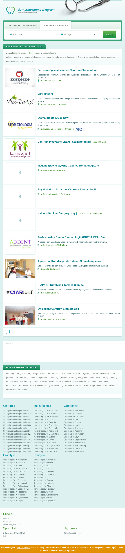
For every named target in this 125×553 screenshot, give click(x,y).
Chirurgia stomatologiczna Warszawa (18, 411)
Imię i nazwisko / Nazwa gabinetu (22, 25)
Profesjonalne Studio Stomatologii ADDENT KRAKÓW (71, 237)
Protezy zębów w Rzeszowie (15, 492)
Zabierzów (60, 170)
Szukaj (109, 34)
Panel (5, 536)
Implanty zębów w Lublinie (44, 437)
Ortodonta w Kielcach (73, 448)
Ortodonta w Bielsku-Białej (75, 445)
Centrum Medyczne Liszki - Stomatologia (63, 141)
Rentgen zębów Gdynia (43, 492)
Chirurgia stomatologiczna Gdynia (17, 443)
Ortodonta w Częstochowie (75, 440)
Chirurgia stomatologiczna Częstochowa (19, 440)
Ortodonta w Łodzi (71, 419)
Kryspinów (69, 129)
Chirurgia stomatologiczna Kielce (16, 448)
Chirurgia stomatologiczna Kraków (17, 414)
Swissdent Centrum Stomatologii (58, 308)
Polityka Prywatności (11, 525)
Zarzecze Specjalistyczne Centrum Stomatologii (67, 70)
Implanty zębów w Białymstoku (46, 434)
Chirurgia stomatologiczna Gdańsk (17, 425)
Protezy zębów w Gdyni (12, 501)
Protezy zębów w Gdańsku (14, 474)
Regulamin (7, 522)
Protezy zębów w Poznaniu (14, 472)
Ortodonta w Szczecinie (73, 428)
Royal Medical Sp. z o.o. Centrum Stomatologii (67, 189)
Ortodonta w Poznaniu (73, 431)
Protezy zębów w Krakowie (14, 463)
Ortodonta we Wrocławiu (74, 416)
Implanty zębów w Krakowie (44, 414)
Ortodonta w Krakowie (73, 414)
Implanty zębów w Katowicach (45, 431)
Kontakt (6, 519)
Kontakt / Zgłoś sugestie (73, 533)
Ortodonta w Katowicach (74, 434)
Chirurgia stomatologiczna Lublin (16, 431)
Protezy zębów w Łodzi (12, 466)
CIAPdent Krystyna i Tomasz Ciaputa (61, 285)
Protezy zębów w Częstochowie (16, 489)
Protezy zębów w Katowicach (15, 483)
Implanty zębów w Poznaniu (45, 425)
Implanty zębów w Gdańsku (44, 422)
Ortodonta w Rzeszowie (74, 451)
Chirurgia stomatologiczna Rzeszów (18, 437)
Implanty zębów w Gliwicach (45, 451)
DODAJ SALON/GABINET (14, 533)
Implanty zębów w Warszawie (45, 411)
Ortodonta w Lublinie (72, 425)
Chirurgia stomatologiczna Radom (17, 451)
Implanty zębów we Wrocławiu (45, 416)
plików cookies (23, 547)
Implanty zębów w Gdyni (43, 440)
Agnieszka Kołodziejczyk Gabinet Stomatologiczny (69, 261)
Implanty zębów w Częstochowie (46, 445)
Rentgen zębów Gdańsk (43, 469)
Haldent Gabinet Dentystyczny (57, 213)
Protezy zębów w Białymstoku (15, 486)
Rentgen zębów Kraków (43, 463)
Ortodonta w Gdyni (71, 437)
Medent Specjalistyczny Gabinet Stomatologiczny (69, 165)
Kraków (57, 81)
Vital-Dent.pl (45, 94)
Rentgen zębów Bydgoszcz (44, 501)
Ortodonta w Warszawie (74, 411)
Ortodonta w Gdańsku (73, 422)
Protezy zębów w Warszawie (15, 460)
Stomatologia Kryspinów (53, 117)
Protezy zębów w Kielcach (14, 495)
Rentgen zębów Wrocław (43, 472)
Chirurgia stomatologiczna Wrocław (17, 419)
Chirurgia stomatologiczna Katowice (18, 428)
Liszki (104, 142)
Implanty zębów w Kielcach (44, 443)
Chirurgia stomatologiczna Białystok (18, 445)
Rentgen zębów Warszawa (44, 460)
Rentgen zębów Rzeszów (43, 489)
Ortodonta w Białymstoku (74, 443)
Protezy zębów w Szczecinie (15, 480)
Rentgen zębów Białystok (43, 486)
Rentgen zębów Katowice (43, 483)
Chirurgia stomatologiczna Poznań (17, 422)
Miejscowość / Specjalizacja (55, 25)
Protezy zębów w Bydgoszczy (15, 498)
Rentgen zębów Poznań (43, 480)
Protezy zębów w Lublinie (13, 477)
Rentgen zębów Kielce (42, 498)
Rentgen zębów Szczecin (43, 474)
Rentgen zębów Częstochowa (45, 495)
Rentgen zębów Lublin (42, 477)
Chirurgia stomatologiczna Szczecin (18, 434)
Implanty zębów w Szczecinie (45, 428)
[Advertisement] (64, 353)
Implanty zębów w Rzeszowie (45, 448)
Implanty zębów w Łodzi (43, 419)
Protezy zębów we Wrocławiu (15, 469)
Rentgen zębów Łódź (42, 466)
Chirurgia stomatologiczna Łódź (16, 416)
